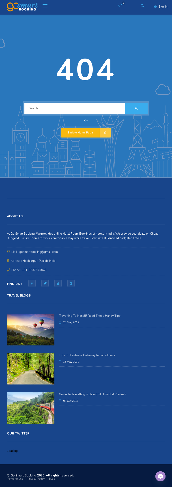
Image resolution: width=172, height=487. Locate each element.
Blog (52, 478)
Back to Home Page (89, 133)
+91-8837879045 (34, 270)
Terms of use (15, 478)
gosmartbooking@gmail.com (38, 252)
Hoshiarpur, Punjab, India (39, 261)
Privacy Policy (36, 478)
